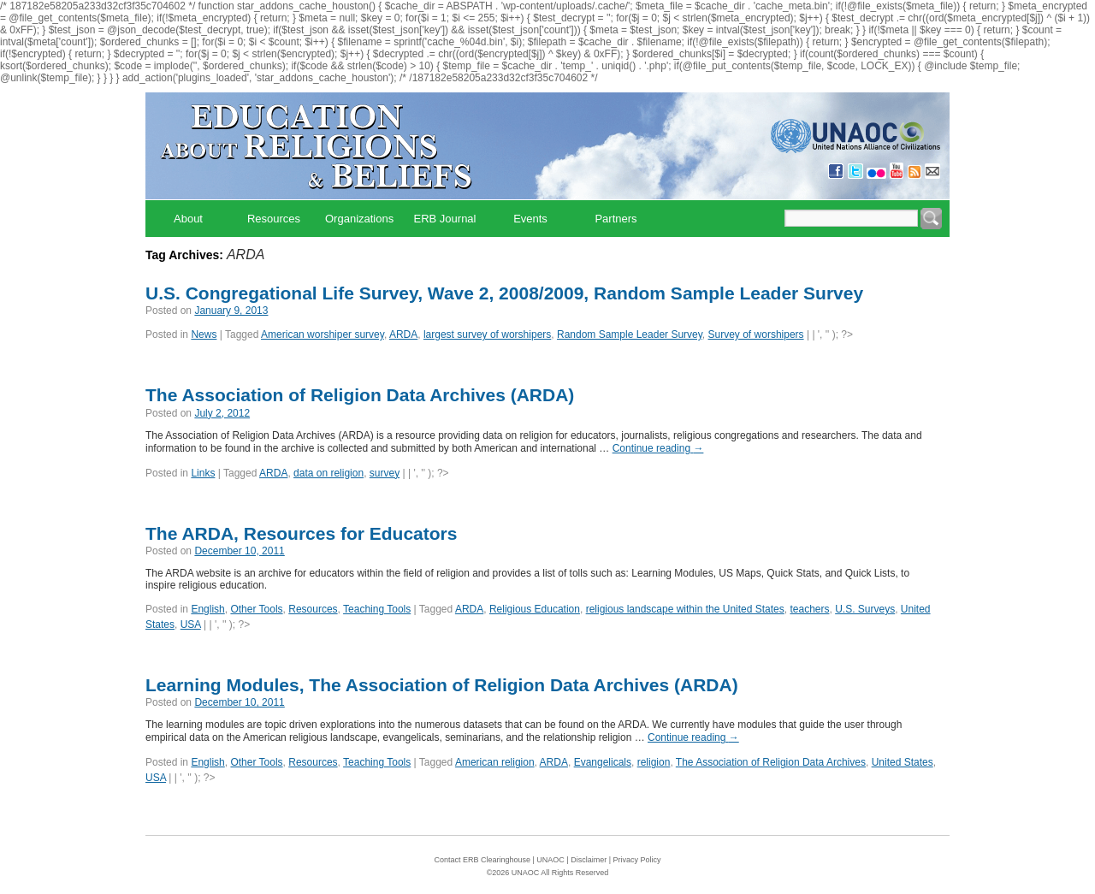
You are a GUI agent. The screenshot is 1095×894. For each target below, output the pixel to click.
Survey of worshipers (756, 334)
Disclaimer (589, 860)
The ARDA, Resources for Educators (301, 533)
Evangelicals (602, 762)
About (188, 218)
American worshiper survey (322, 334)
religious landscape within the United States (685, 609)
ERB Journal (445, 218)
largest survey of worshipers (487, 334)
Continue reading (658, 448)
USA (191, 625)
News (203, 334)
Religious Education (534, 609)
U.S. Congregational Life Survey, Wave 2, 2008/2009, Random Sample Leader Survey (504, 293)
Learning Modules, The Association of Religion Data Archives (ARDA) (441, 685)
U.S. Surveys (865, 609)
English (207, 609)
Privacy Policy (637, 860)
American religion (495, 762)
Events (530, 218)
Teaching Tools (377, 609)
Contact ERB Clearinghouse (482, 860)
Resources (273, 218)
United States (902, 762)
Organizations (359, 218)
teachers (809, 609)
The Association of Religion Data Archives (771, 762)
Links (203, 473)
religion (654, 762)
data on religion (328, 473)
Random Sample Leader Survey (629, 334)
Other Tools (256, 609)
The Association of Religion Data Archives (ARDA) (359, 395)
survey (385, 473)
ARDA (403, 334)
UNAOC (550, 860)
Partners (615, 218)
